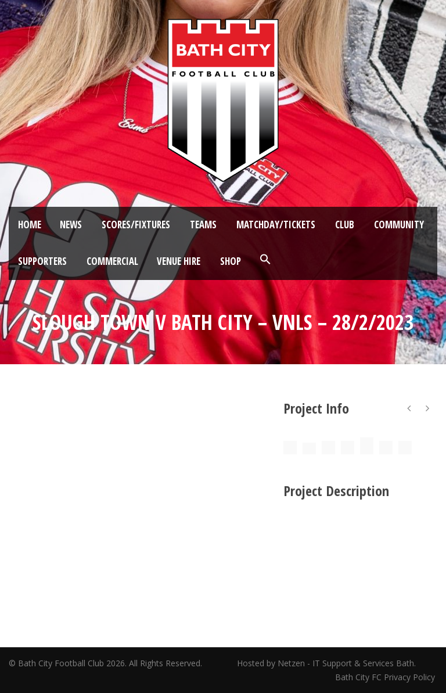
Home (29, 224)
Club (344, 224)
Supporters (42, 261)
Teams (203, 224)
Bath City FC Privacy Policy (386, 677)
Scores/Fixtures (136, 224)
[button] (265, 259)
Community (399, 224)
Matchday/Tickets (275, 224)
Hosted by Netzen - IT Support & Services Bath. (326, 663)
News (71, 224)
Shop (230, 261)
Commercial (112, 261)
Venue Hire (178, 261)
